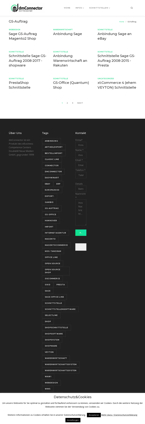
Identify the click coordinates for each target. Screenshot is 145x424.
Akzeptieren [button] (94, 415)
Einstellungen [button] (73, 420)
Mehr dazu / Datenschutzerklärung (119, 414)
